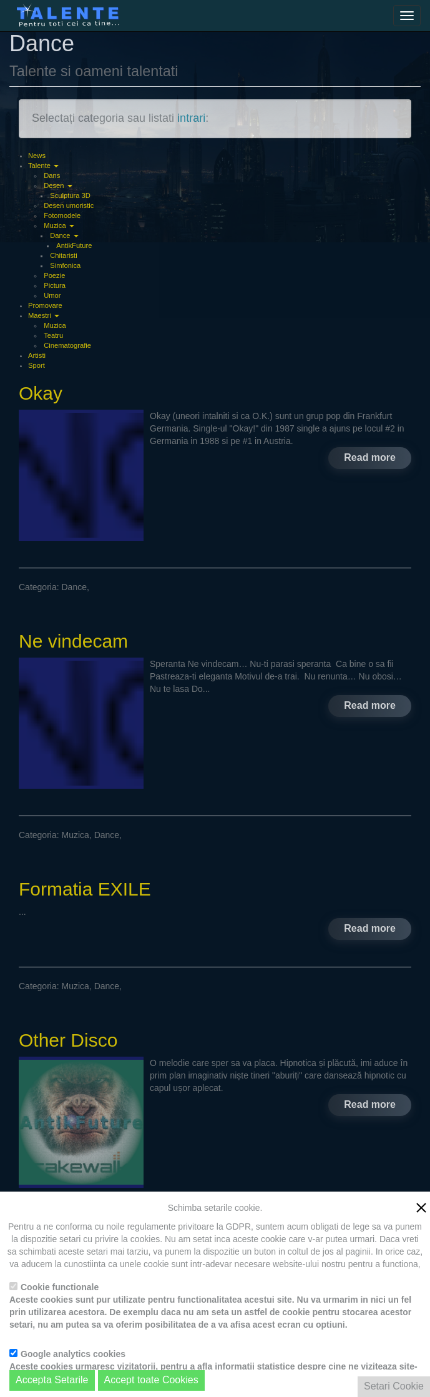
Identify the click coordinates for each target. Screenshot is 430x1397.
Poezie (54, 275)
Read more (370, 457)
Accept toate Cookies (151, 1380)
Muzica (59, 225)
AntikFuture (74, 245)
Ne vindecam (73, 641)
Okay (40, 393)
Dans (52, 175)
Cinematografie (67, 345)
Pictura (55, 285)
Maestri (43, 315)
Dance (64, 235)
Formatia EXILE (85, 889)
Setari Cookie (394, 1386)
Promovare (45, 305)
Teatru (53, 335)
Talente (43, 165)
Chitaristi (63, 255)
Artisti (37, 355)
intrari (191, 118)
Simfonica (65, 265)
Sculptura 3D (70, 195)
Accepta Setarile (52, 1380)
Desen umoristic (69, 205)
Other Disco (68, 1040)
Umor (52, 295)
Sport (36, 365)
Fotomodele (62, 215)
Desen (58, 185)
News (37, 155)
